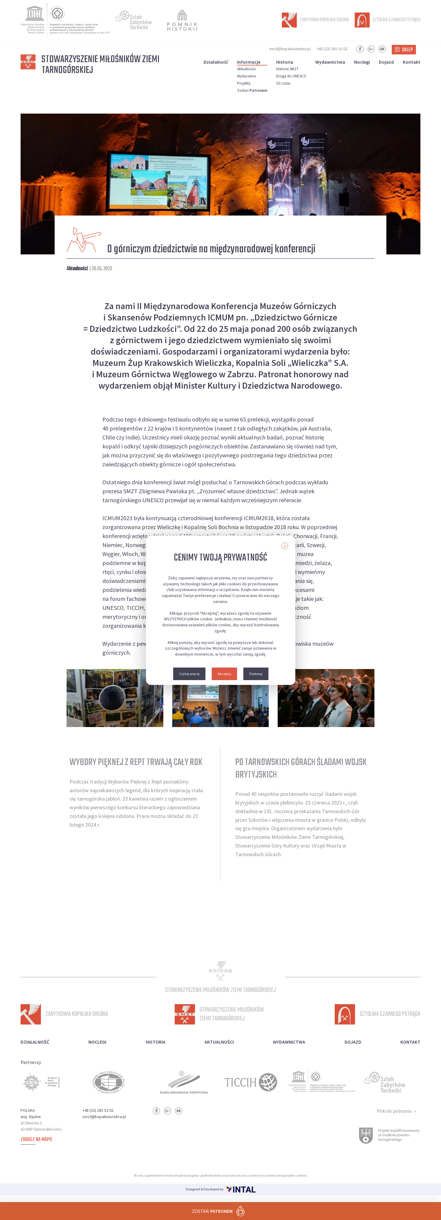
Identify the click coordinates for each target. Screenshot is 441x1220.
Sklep (404, 50)
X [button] (285, 546)
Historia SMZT (287, 68)
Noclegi (362, 62)
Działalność (216, 62)
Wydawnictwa (330, 62)
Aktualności (246, 68)
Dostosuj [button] (255, 673)
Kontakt (411, 62)
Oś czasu (283, 83)
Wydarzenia (246, 76)
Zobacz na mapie (37, 1146)
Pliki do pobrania (394, 1117)
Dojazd (386, 62)
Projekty (244, 83)
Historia (284, 62)
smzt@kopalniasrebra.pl (290, 48)
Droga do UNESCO (291, 76)
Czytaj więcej (189, 673)
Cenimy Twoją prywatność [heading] (220, 558)
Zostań (252, 90)
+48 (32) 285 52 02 (332, 48)
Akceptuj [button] (224, 673)
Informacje (248, 62)
